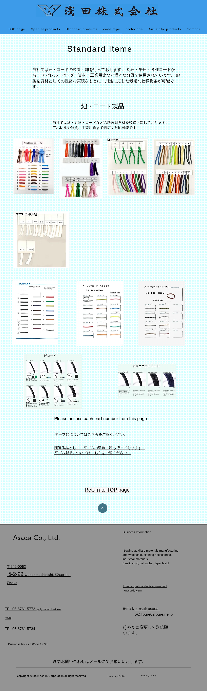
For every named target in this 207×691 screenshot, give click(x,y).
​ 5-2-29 (39, 574)
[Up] (102, 508)
